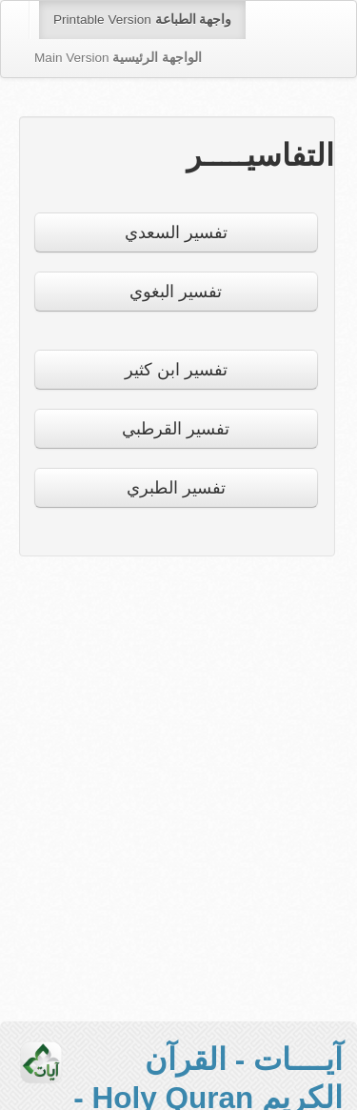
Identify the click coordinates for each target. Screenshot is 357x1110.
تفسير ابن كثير (176, 369)
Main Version (118, 57)
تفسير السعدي (176, 232)
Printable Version (142, 19)
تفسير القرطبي (175, 428)
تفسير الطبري (176, 487)
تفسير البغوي (175, 291)
